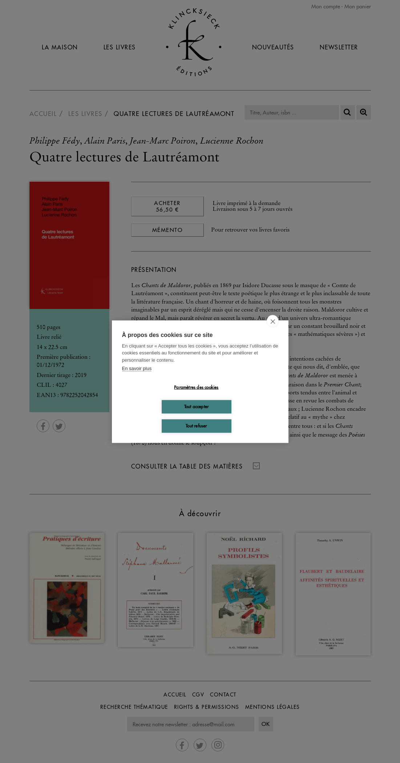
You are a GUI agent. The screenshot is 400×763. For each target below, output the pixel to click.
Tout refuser (196, 426)
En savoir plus (137, 368)
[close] (273, 321)
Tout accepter (196, 406)
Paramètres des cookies (196, 387)
